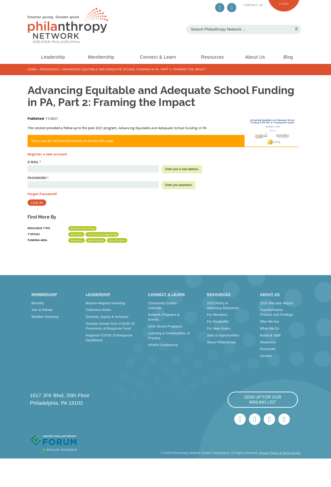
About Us (255, 57)
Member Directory (45, 317)
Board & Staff (270, 335)
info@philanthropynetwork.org (269, 419)
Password (38, 178)
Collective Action (98, 310)
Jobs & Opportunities (223, 335)
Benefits (37, 303)
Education (76, 240)
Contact (266, 356)
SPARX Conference (163, 345)
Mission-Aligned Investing (105, 303)
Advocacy (76, 234)
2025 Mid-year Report (276, 303)
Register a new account (47, 154)
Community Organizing (102, 234)
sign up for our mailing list (262, 399)
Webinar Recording (82, 228)
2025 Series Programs (165, 326)
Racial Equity (96, 240)
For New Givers (219, 328)
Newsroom (268, 342)
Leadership (53, 57)
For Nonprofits (218, 321)
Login (284, 3)
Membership (101, 57)
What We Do (269, 328)
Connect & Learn (158, 57)
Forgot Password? (42, 194)
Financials (268, 349)
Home (32, 69)
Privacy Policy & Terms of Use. (280, 453)
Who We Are (269, 321)
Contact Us (253, 5)
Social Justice (117, 240)
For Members (217, 314)
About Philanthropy (221, 342)
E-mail (34, 162)
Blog (288, 57)
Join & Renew (42, 310)
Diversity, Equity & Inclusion (107, 317)
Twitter (219, 7)
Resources (212, 57)
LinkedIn (231, 7)
